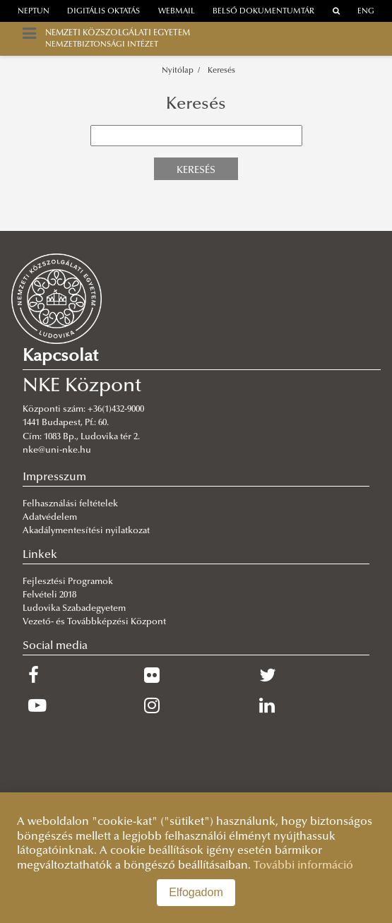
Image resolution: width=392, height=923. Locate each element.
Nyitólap (178, 71)
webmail (176, 12)
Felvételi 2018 (49, 595)
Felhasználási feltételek (70, 504)
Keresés (221, 71)
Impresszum (54, 477)
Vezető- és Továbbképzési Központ (94, 622)
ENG (365, 12)
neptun (33, 12)
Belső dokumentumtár (263, 12)
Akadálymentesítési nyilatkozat (86, 531)
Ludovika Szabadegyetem (74, 609)
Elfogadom (196, 892)
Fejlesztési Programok (68, 582)
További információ (303, 865)
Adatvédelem (50, 517)
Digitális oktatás (103, 12)
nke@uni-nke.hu (57, 450)
